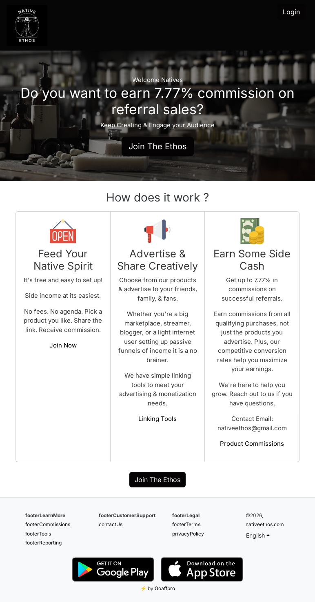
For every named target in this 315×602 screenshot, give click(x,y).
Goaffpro (165, 588)
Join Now (63, 345)
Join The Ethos (158, 146)
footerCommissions (47, 524)
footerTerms (186, 524)
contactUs (110, 524)
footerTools (38, 534)
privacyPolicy (188, 534)
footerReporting (43, 543)
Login (291, 12)
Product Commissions (252, 443)
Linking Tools (157, 419)
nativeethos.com (265, 524)
